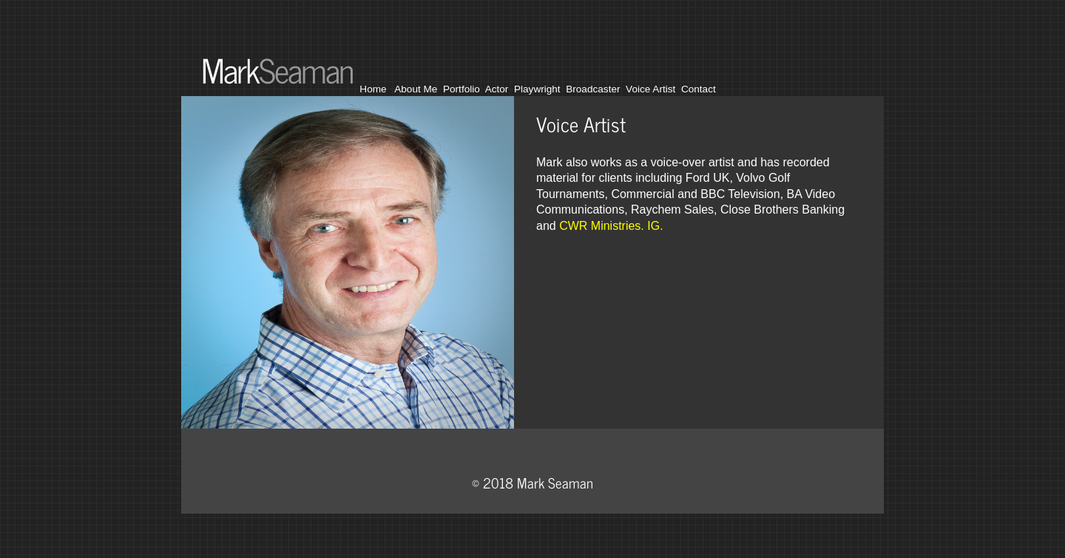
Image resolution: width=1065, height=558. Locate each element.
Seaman (306, 69)
